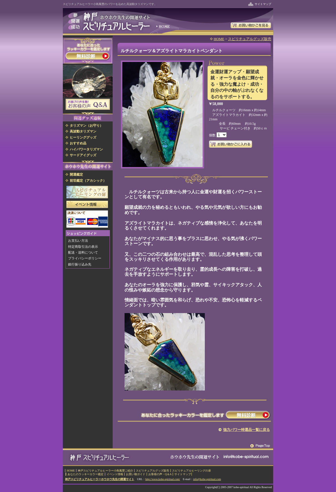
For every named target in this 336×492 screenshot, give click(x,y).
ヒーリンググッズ (83, 137)
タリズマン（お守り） (86, 125)
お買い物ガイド (135, 474)
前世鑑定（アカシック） (88, 181)
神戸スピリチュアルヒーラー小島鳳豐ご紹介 (105, 470)
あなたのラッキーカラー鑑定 (86, 474)
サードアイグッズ (83, 155)
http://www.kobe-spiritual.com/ (162, 479)
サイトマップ (263, 4)
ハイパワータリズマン (86, 149)
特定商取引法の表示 (83, 247)
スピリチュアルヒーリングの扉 (191, 470)
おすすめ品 (78, 143)
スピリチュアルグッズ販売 (249, 39)
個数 (212, 135)
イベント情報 (115, 474)
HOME (219, 39)
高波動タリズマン (83, 131)
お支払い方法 (78, 241)
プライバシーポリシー (84, 258)
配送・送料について (83, 252)
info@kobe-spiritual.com (207, 479)
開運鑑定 (76, 174)
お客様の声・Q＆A (160, 474)
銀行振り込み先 (79, 264)
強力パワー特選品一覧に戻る (246, 430)
